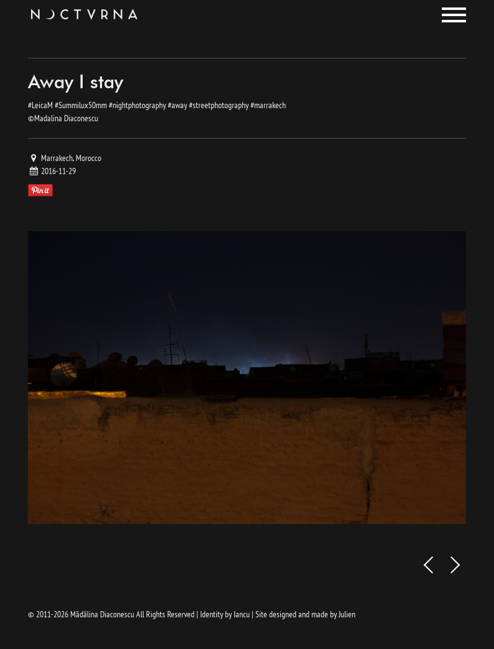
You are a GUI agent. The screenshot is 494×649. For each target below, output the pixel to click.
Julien (347, 614)
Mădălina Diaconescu (102, 614)
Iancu (242, 614)
